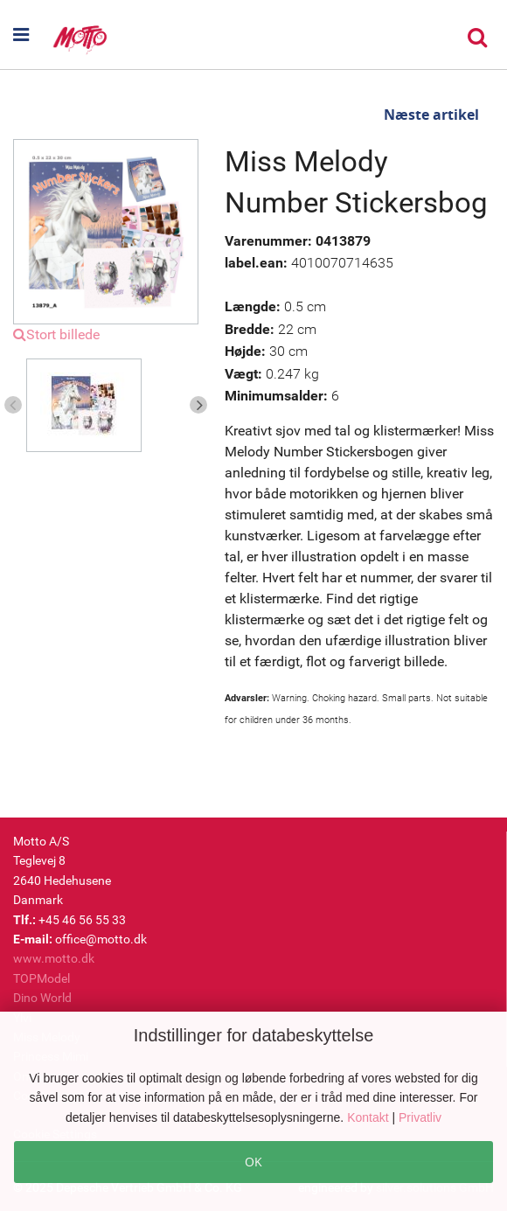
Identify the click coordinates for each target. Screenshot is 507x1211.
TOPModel (41, 978)
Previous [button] (13, 405)
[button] (32, 34)
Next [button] (198, 405)
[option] (105, 405)
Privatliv (420, 1117)
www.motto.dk (53, 958)
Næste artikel (431, 114)
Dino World (42, 998)
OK (253, 1161)
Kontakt (369, 1117)
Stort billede (56, 334)
